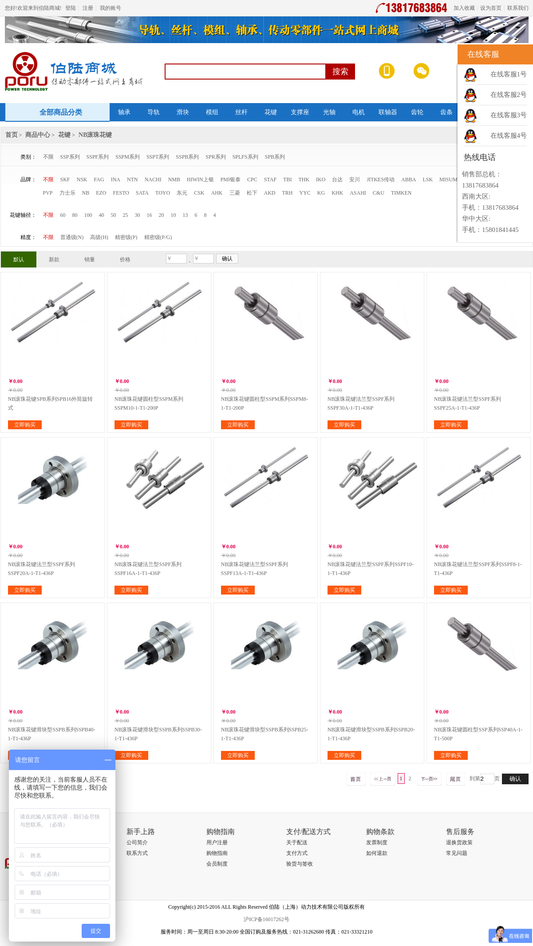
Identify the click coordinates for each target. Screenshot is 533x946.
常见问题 (456, 853)
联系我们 (518, 8)
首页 (11, 135)
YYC (305, 193)
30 (137, 215)
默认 (18, 259)
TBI (287, 179)
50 (113, 215)
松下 (252, 193)
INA (115, 179)
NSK (82, 179)
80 (75, 215)
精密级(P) (126, 237)
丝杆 (241, 112)
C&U (378, 193)
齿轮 (417, 112)
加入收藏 (464, 8)
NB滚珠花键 (95, 135)
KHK (337, 193)
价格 (125, 259)
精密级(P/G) (158, 237)
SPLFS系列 (245, 157)
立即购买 (25, 425)
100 (88, 215)
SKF (65, 179)
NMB (174, 179)
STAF (270, 179)
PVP (48, 193)
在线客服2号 (508, 94)
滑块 (183, 112)
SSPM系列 (127, 157)
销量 (89, 259)
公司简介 (137, 842)
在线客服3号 (508, 115)
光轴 (329, 112)
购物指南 (217, 853)
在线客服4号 (508, 135)
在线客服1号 (508, 74)
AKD (270, 193)
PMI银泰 (231, 179)
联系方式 (137, 853)
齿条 (446, 112)
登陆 (70, 8)
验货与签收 (299, 864)
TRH (287, 193)
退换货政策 (459, 842)
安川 (354, 179)
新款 (54, 259)
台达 (337, 179)
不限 (48, 157)
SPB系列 (275, 157)
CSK (199, 193)
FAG (99, 179)
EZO (101, 193)
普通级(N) (72, 237)
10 (173, 215)
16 (149, 215)
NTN (132, 179)
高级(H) (99, 237)
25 (125, 215)
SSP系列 (70, 157)
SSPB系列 (187, 157)
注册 (88, 8)
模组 (212, 112)
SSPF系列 (98, 157)
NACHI (153, 179)
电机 (358, 112)
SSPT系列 (157, 157)
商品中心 (37, 135)
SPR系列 (215, 157)
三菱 (234, 193)
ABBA (408, 179)
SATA (142, 193)
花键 (271, 112)
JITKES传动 (381, 179)
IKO (320, 179)
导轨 (153, 112)
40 (101, 215)
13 (185, 215)
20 (161, 215)
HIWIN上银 (200, 179)
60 (63, 215)
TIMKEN (401, 193)
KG (321, 193)
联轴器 (388, 112)
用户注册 (217, 842)
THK (303, 179)
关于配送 (297, 842)
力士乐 (67, 193)
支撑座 (300, 112)
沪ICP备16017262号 (266, 919)
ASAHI (358, 193)
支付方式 (297, 853)
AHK (217, 193)
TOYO (162, 193)
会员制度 (217, 864)
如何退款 (376, 853)
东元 (182, 193)
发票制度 (376, 842)
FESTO (121, 193)
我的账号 (110, 8)
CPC (252, 179)
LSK (427, 179)
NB (86, 193)
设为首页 (490, 8)
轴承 (124, 112)
